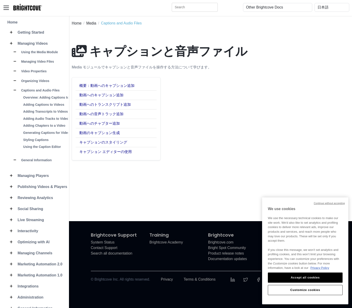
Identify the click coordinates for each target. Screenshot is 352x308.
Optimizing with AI (28, 242)
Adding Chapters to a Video (44, 125)
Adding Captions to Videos (43, 104)
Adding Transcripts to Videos (45, 111)
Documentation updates (227, 259)
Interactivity (22, 231)
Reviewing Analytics (30, 198)
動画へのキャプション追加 (101, 95)
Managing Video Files (32, 61)
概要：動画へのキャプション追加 (107, 86)
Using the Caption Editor (42, 147)
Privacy (167, 279)
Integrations (23, 286)
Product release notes (226, 253)
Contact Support (104, 248)
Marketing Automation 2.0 (34, 264)
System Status (102, 242)
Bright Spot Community (227, 248)
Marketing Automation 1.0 (34, 275)
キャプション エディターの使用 (105, 152)
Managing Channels (29, 253)
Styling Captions (36, 140)
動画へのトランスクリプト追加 (105, 104)
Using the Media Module (34, 52)
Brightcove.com (220, 242)
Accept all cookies (305, 277)
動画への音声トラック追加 (101, 114)
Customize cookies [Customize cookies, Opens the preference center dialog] (305, 290)
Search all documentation (111, 253)
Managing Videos (27, 43)
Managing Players (28, 175)
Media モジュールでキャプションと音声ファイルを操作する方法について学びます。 (142, 67)
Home (12, 22)
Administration (25, 297)
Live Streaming (25, 220)
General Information (31, 160)
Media (91, 23)
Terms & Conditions (200, 279)
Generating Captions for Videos (47, 133)
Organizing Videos (30, 81)
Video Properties (29, 71)
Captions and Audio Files (35, 90)
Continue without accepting (329, 203)
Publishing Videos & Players (37, 187)
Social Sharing (25, 209)
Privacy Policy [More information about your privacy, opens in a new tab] (319, 268)
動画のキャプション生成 (99, 133)
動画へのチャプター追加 (99, 123)
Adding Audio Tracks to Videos (47, 118)
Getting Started (25, 32)
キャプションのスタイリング (103, 142)
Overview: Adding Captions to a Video (52, 97)
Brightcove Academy (166, 242)
